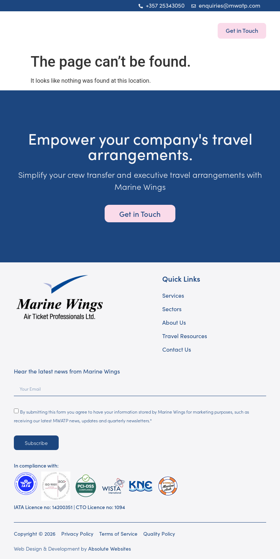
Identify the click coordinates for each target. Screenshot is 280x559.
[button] (21, 30)
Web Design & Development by (72, 548)
